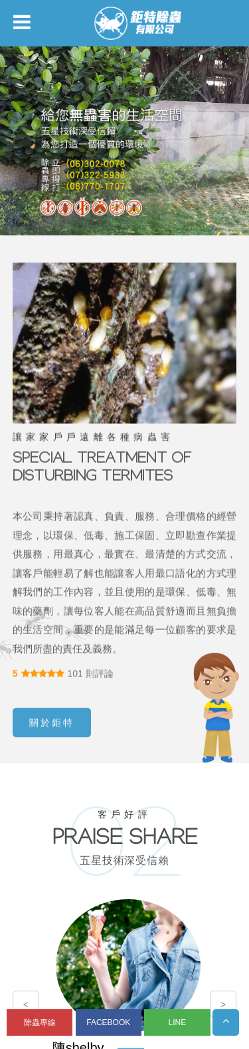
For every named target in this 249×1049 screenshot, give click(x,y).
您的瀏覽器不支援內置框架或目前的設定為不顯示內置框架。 (124, 524)
